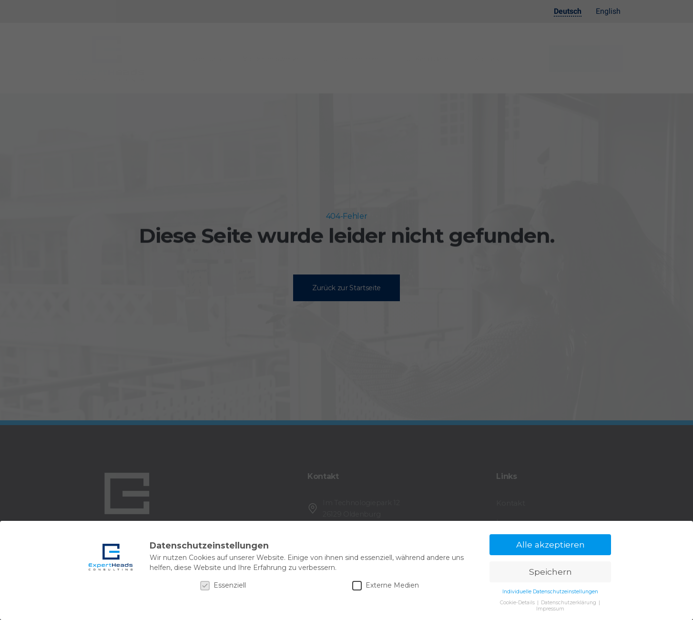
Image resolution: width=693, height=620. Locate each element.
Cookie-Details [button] (518, 603)
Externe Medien (385, 585)
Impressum (550, 609)
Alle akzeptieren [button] (550, 544)
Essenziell (223, 585)
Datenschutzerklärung (569, 603)
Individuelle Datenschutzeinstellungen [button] (550, 592)
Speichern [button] (550, 572)
